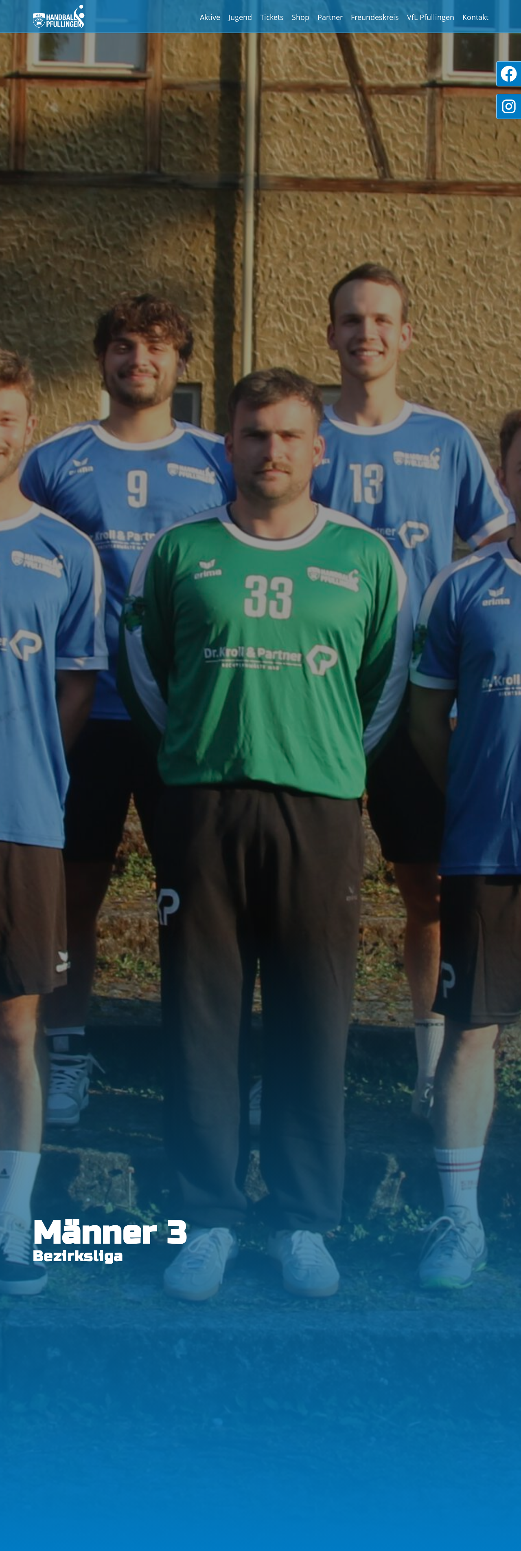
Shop (300, 17)
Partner (330, 17)
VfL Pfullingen (430, 17)
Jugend (240, 17)
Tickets (272, 17)
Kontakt (475, 17)
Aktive (210, 17)
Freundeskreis (375, 17)
